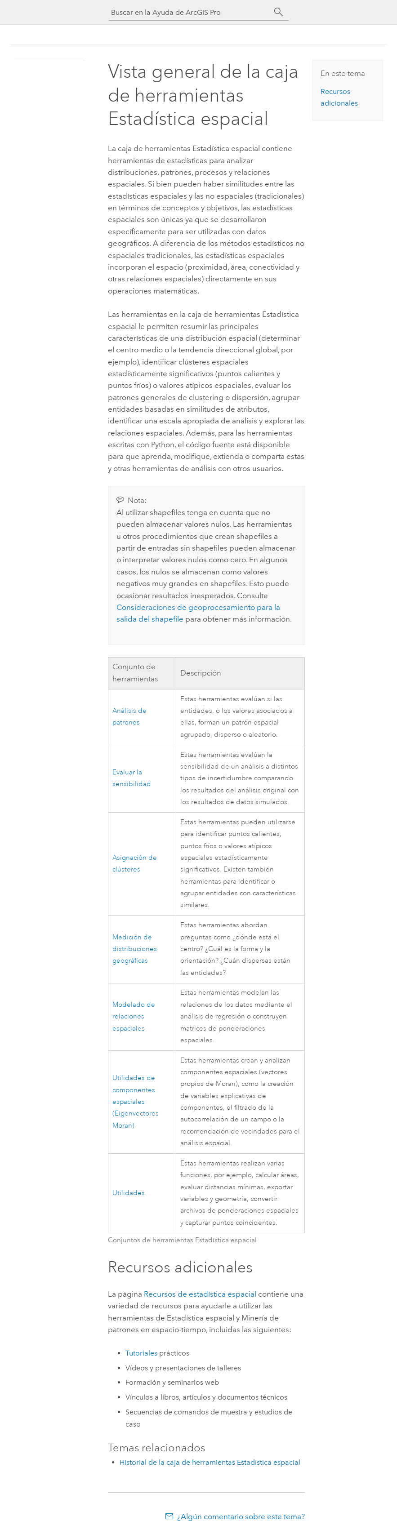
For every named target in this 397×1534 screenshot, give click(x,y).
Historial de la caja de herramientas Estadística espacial (210, 1462)
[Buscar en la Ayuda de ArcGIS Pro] (190, 12)
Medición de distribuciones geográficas (134, 949)
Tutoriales (141, 1353)
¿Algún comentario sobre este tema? (241, 1516)
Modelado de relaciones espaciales (133, 1016)
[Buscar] (278, 12)
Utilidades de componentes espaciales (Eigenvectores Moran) (135, 1101)
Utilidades (128, 1193)
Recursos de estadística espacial (200, 1293)
